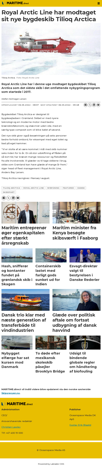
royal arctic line (33, 188)
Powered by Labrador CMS (51, 464)
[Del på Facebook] (86, 105)
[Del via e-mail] (98, 105)
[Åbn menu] (99, 3)
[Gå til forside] (15, 3)
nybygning (53, 188)
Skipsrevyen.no (10, 393)
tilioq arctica (11, 188)
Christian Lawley (11, 427)
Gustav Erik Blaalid (80, 425)
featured (68, 188)
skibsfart (9, 192)
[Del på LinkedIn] (94, 105)
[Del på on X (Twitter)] (90, 105)
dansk (81, 188)
